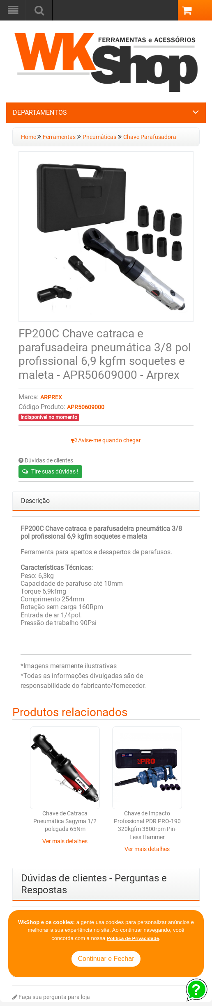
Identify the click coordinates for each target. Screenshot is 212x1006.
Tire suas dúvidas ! (50, 471)
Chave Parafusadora (149, 137)
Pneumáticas (99, 137)
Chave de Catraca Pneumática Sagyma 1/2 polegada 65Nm (65, 821)
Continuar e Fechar (106, 958)
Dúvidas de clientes (45, 460)
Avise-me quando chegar (106, 440)
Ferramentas (59, 137)
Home (29, 137)
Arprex (51, 397)
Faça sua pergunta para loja (51, 997)
